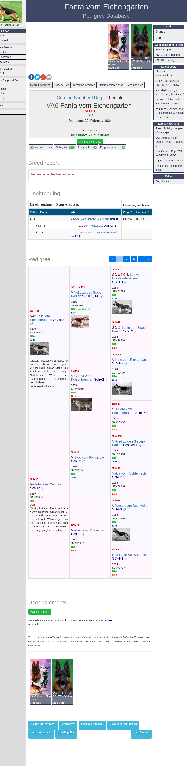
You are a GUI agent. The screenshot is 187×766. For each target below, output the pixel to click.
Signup (162, 31)
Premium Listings (11, 68)
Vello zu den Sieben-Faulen (94, 303)
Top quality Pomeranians (164, 170)
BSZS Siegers (165, 49)
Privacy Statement (101, 741)
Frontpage (8, 35)
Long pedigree (144, 85)
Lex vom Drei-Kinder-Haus (132, 285)
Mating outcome (11, 57)
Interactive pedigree (93, 85)
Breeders (7, 105)
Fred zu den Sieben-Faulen (133, 457)
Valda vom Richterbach (133, 489)
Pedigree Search (11, 47)
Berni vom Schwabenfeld (133, 571)
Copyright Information (132, 741)
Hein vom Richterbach (134, 372)
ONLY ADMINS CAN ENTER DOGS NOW (169, 82)
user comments (50, 147)
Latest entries (9, 52)
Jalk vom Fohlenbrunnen (56, 329)
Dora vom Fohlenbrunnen (133, 422)
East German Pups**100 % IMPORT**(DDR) (166, 159)
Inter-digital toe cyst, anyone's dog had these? (168, 94)
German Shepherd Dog (16, 13)
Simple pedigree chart (120, 85)
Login (161, 38)
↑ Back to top (143, 750)
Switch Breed (9, 40)
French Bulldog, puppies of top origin (168, 134)
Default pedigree (49, 85)
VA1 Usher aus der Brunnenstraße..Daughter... (170, 145)
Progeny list (96, 147)
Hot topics (7, 98)
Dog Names (164, 193)
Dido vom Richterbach (95, 473)
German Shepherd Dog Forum (15, 82)
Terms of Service (50, 750)
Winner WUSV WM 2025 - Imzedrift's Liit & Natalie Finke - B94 (170, 117)
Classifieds (8, 73)
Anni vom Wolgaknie (94, 548)
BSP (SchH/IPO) (166, 60)
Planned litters (10, 61)
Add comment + (49, 629)
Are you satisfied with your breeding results (169, 105)
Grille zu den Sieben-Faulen (133, 336)
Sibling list (74, 147)
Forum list (7, 93)
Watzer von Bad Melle (134, 522)
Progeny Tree (70, 85)
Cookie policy (75, 750)
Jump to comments (95, 141)
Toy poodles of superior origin (170, 180)
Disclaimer (77, 741)
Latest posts (9, 88)
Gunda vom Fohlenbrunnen (94, 388)
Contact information (52, 741)
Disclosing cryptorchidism (165, 73)
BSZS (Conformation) (169, 54)
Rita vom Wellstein (55, 500)
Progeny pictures (121, 147)
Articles (6, 112)
